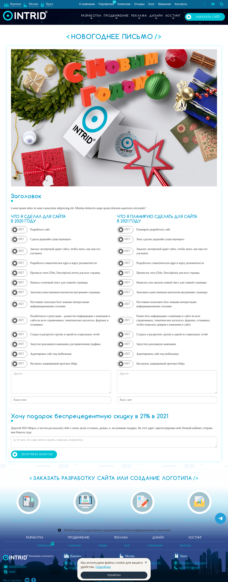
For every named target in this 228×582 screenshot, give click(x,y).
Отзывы (139, 4)
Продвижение (116, 15)
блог (127, 544)
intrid (12, 567)
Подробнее (103, 566)
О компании (87, 4)
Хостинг (173, 15)
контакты (185, 544)
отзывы (102, 544)
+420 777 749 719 (189, 566)
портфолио (44, 542)
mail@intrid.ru (17, 562)
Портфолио (106, 4)
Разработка (91, 15)
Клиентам (123, 4)
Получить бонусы (37, 454)
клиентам (75, 544)
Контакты (181, 4)
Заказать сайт (207, 15)
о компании (154, 544)
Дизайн (156, 15)
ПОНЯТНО (114, 575)
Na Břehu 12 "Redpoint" (193, 561)
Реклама (139, 15)
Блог (151, 4)
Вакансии (164, 4)
